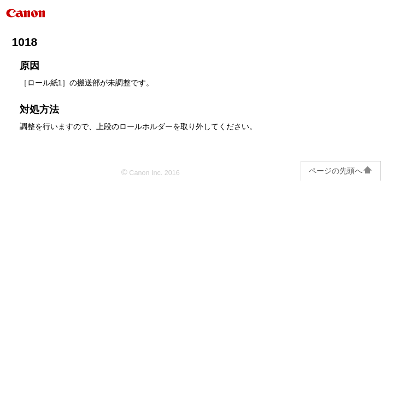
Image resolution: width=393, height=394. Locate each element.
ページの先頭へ (341, 170)
